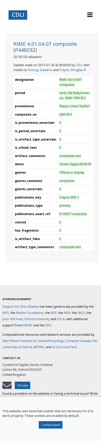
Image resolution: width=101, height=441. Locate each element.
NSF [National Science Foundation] (54, 313)
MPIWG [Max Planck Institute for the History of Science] (38, 347)
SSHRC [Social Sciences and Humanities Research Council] (28, 325)
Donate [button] (22, 385)
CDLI (79, 65)
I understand (50, 425)
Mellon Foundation (30, 313)
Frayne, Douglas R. (72, 70)
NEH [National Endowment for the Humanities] (67, 313)
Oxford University (37, 319)
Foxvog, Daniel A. (40, 70)
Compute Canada (78, 341)
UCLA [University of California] (61, 319)
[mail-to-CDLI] (7, 387)
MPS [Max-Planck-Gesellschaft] (5, 313)
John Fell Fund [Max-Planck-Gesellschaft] (12, 319)
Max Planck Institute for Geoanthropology (33, 341)
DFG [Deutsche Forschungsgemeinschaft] (48, 325)
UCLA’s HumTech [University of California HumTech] (64, 347)
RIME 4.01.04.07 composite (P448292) (45, 46)
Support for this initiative (20, 306)
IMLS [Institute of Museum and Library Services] (81, 313)
